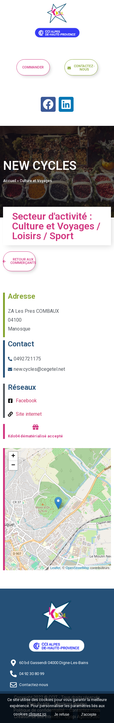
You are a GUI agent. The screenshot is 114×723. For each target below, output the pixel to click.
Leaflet (55, 568)
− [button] (13, 465)
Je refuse (61, 714)
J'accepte (88, 714)
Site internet (29, 414)
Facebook (26, 400)
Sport (62, 236)
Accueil (9, 181)
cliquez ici (37, 714)
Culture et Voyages (36, 181)
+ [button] (13, 456)
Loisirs (26, 236)
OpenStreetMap (77, 568)
